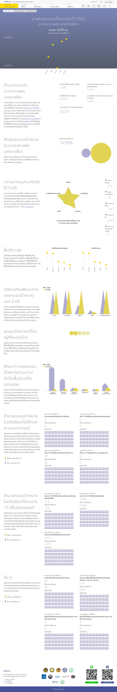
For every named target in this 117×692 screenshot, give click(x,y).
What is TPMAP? (10, 679)
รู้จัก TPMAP (94, 2)
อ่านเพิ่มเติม (26, 121)
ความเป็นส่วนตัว (9, 683)
